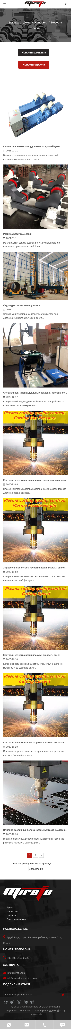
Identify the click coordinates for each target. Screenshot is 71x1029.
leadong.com (41, 1010)
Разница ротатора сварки (17, 234)
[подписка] (63, 994)
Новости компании (34, 52)
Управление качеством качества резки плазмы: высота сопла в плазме (35, 567)
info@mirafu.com (16, 972)
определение (36, 869)
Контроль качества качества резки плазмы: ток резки (33, 742)
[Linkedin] (12, 1002)
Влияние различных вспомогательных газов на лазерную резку (35, 830)
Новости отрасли (34, 64)
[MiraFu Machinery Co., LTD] (28, 893)
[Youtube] (26, 1002)
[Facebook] (5, 1002)
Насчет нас (13, 911)
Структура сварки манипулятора (21, 305)
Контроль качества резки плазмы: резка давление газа (34, 480)
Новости (11, 915)
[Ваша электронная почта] (29, 994)
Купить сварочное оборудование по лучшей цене (31, 146)
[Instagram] (32, 1002)
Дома (10, 907)
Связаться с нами (16, 919)
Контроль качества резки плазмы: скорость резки (31, 655)
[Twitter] (19, 1002)
